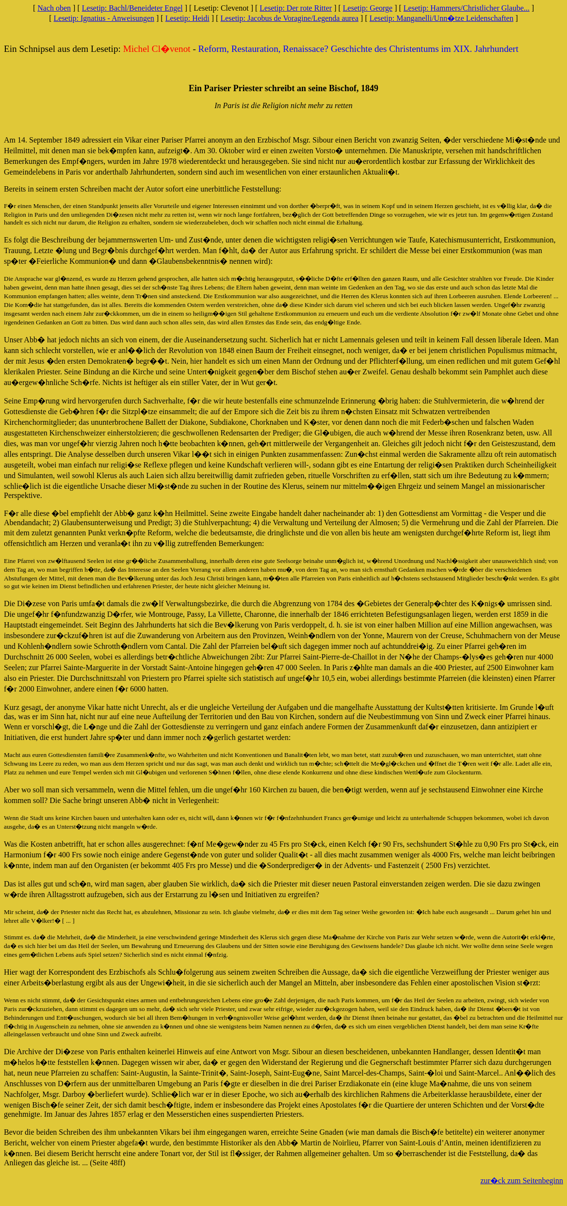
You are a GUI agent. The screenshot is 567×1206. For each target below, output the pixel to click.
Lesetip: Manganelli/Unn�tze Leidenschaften (442, 18)
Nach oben (54, 8)
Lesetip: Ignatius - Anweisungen (104, 18)
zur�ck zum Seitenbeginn (521, 1180)
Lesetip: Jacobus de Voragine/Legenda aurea (289, 18)
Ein (10, 49)
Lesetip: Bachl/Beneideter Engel (132, 8)
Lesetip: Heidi (187, 18)
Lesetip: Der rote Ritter (295, 8)
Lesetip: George (367, 8)
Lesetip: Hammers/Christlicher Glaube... (467, 8)
